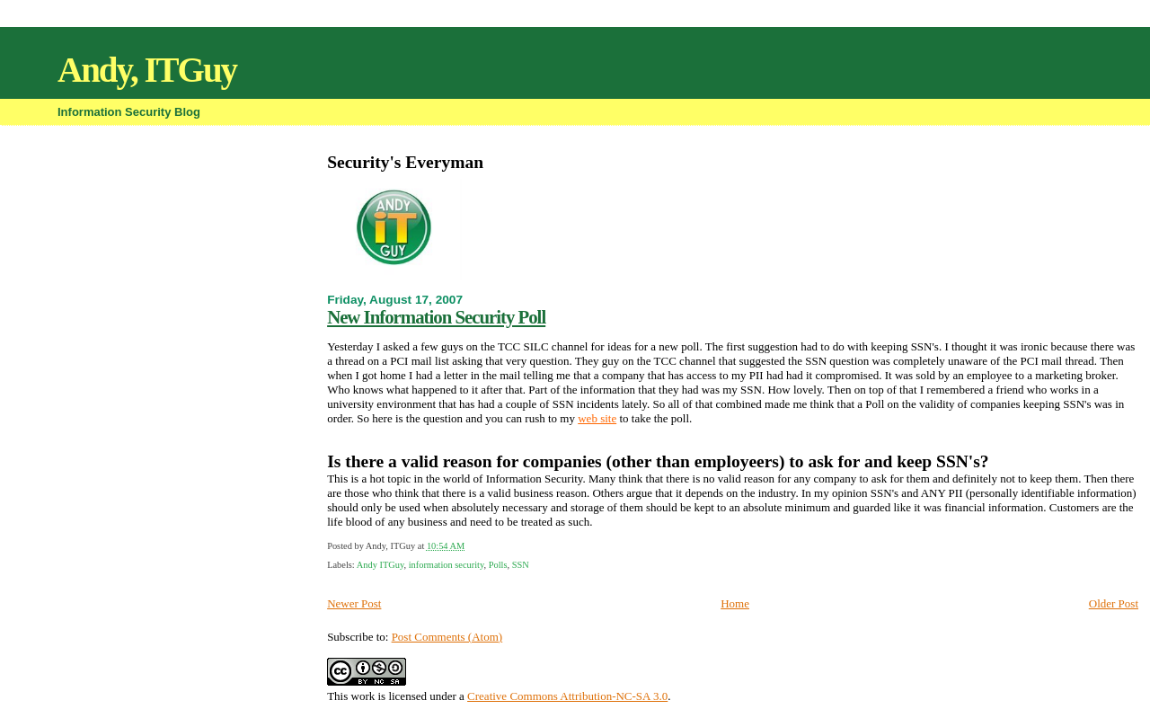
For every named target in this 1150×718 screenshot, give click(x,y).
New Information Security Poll (436, 316)
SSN (520, 565)
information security (446, 565)
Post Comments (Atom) (447, 636)
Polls (498, 565)
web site (597, 418)
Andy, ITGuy (147, 69)
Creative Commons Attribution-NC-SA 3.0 (567, 696)
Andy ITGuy (380, 565)
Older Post (1113, 603)
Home (735, 603)
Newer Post (354, 603)
